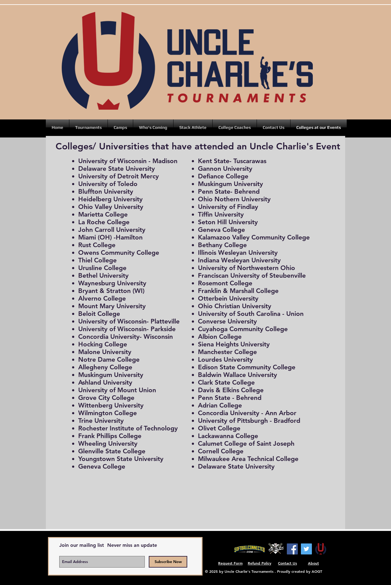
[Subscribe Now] (168, 562)
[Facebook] (292, 548)
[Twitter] (306, 548)
